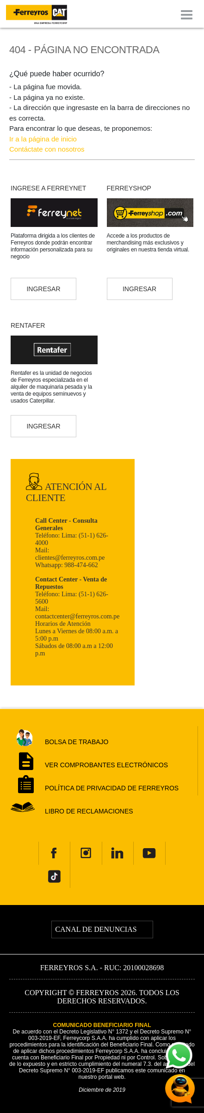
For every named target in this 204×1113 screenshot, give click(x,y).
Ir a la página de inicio (43, 139)
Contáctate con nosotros (47, 149)
